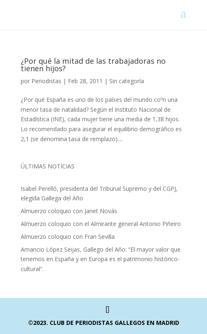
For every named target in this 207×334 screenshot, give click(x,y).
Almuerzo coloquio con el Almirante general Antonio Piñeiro (101, 224)
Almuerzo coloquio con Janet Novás (69, 211)
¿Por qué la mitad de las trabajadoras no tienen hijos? (93, 64)
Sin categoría (126, 81)
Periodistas (46, 81)
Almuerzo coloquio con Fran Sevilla (68, 236)
